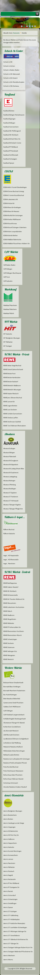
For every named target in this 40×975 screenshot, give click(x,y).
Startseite (16, 33)
